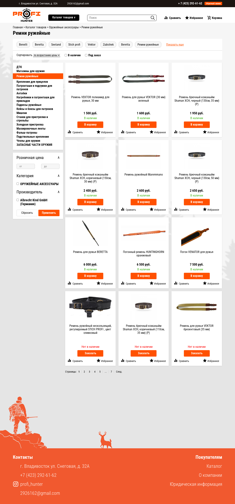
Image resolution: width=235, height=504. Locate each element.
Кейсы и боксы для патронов (35, 109)
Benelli (23, 44)
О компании (210, 475)
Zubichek (108, 44)
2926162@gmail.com (78, 3)
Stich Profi (74, 44)
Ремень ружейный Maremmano (143, 174)
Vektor (91, 44)
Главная (18, 27)
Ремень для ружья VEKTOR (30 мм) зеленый (143, 98)
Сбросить (27, 213)
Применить (49, 213)
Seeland (56, 44)
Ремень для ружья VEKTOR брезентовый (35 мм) (197, 327)
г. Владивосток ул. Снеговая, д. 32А (38, 3)
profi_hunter (31, 484)
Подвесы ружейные (29, 105)
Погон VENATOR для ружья (196, 252)
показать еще (175, 44)
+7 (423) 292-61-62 (38, 475)
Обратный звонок (213, 3)
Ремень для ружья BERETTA (90, 252)
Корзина (217, 18)
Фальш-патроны (27, 132)
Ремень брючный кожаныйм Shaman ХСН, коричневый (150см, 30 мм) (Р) (90, 178)
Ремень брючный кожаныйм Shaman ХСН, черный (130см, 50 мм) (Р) (196, 178)
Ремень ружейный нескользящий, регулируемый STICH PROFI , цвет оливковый (90, 329)
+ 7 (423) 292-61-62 (190, 3)
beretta (125, 44)
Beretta (39, 44)
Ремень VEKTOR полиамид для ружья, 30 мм (90, 98)
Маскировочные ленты (31, 128)
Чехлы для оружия (28, 140)
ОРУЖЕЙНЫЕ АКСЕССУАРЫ (39, 184)
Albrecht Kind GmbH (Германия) (33, 202)
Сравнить (175, 18)
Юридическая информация (196, 484)
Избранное (196, 18)
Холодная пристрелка (30, 124)
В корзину (90, 124)
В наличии (74, 55)
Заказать (90, 353)
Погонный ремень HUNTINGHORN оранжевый (143, 253)
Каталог (214, 466)
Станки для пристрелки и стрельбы (32, 118)
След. (119, 371)
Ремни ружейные (148, 44)
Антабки (22, 93)
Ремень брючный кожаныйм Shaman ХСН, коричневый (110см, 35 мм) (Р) (143, 329)
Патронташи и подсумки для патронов (34, 87)
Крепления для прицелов (32, 81)
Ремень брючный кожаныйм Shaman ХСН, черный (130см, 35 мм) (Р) (196, 100)
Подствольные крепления (33, 136)
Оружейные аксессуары (64, 27)
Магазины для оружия (31, 71)
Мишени (22, 113)
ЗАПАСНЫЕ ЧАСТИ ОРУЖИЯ (34, 144)
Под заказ (94, 55)
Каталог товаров (63, 17)
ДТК (19, 67)
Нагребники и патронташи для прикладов (36, 99)
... (106, 371)
